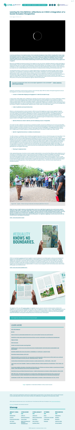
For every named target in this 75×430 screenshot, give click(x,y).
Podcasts (46, 421)
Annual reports (58, 423)
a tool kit (21, 258)
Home (25, 4)
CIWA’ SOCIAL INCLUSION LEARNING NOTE (18, 267)
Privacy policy (12, 404)
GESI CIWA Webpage (15, 329)
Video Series (46, 419)
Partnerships (12, 415)
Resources (43, 4)
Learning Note (26, 308)
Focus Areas (24, 419)
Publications (58, 415)
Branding (57, 419)
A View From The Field (48, 417)
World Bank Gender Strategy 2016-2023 (20, 354)
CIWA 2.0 (23, 415)
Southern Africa (36, 423)
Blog (14, 16)
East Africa (35, 419)
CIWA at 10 (35, 415)
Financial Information (14, 419)
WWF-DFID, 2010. (35, 374)
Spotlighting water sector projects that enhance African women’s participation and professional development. (35, 337)
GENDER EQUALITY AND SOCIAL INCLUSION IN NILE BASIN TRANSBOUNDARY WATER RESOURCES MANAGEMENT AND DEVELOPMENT (35, 348)
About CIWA (14, 412)
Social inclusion (48, 384)
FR (73, 1)
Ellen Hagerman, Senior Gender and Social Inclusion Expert (24, 318)
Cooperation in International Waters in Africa (35, 384)
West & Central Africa (37, 417)
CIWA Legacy (34, 4)
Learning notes (58, 421)
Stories (39, 4)
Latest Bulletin (13, 423)
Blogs (45, 415)
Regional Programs (25, 417)
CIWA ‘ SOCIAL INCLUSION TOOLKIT (17, 217)
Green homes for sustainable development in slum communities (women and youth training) (32, 334)
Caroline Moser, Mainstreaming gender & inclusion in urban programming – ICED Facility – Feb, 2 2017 (33, 360)
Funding (11, 417)
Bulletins (57, 417)
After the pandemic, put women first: (37, 357)
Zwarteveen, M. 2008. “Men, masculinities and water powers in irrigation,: (35, 377)
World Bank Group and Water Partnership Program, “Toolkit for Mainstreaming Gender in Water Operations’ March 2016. (37, 371)
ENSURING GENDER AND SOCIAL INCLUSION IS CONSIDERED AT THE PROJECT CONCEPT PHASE (30, 351)
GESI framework (14, 342)
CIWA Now (29, 4)
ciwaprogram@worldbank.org (55, 401)
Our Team (12, 421)
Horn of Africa (35, 421)
